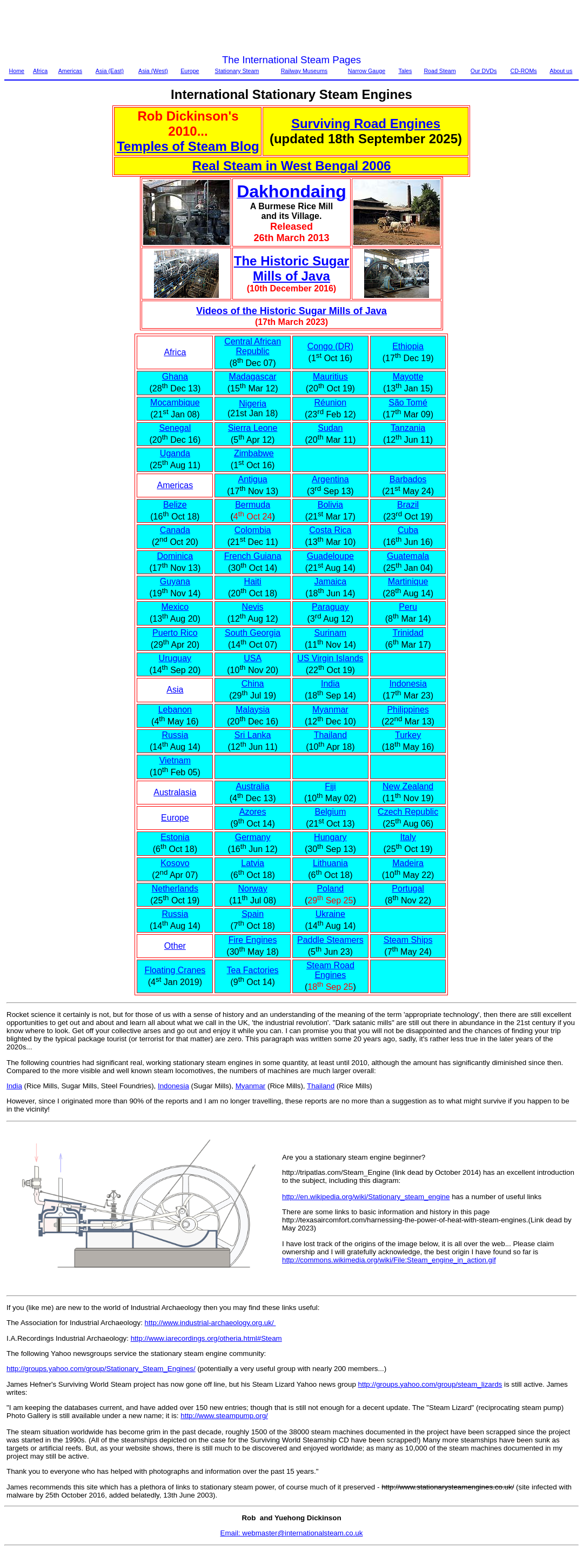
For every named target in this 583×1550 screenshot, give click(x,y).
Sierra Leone (253, 428)
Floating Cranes (174, 970)
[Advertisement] (201, 28)
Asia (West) (153, 71)
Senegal (175, 428)
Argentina (330, 479)
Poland (330, 888)
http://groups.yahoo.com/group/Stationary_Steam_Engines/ (101, 1369)
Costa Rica (330, 530)
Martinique (408, 581)
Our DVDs (484, 71)
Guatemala (408, 556)
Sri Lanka (252, 735)
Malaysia (253, 709)
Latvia (252, 863)
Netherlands (175, 888)
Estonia (174, 837)
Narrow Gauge (366, 71)
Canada (175, 530)
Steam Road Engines (330, 970)
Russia (175, 735)
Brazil (408, 504)
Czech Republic (408, 811)
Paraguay (330, 606)
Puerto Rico (175, 632)
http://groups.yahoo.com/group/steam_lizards (430, 1384)
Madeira (408, 863)
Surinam (330, 632)
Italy (408, 837)
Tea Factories (253, 970)
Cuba (408, 530)
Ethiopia (408, 346)
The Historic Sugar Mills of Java (291, 268)
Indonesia (407, 683)
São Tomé (407, 402)
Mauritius (330, 376)
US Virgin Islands (330, 658)
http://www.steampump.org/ (224, 1416)
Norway (252, 888)
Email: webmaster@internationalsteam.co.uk (291, 1533)
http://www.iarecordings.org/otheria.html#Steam (206, 1338)
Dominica (175, 556)
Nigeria (252, 403)
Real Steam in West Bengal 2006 (291, 165)
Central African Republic (252, 346)
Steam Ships (408, 939)
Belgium (330, 811)
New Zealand (408, 786)
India (330, 683)
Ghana (175, 376)
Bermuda (252, 504)
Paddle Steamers (330, 939)
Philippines (407, 709)
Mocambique (175, 402)
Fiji (330, 786)
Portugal (408, 888)
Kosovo (174, 863)
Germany (253, 837)
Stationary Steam (237, 71)
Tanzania (408, 428)
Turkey (408, 735)
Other (175, 945)
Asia (174, 689)
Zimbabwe (254, 453)
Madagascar (253, 376)
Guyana (175, 581)
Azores (252, 811)
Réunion (330, 402)
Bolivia (330, 504)
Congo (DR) (330, 346)
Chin (250, 683)
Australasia (174, 792)
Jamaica (330, 581)
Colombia (252, 530)
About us (561, 71)
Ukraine (330, 914)
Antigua (252, 479)
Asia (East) (110, 71)
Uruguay (175, 658)
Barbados (408, 479)
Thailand (330, 735)
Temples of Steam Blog (188, 146)
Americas (70, 71)
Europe (189, 71)
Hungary (330, 837)
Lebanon (175, 709)
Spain (253, 914)
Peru (408, 606)
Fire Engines (253, 939)
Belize (175, 504)
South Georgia (252, 632)
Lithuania (330, 863)
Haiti (253, 581)
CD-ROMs (523, 71)
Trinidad (408, 632)
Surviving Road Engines (365, 123)
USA (253, 658)
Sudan (330, 428)
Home (16, 71)
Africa (40, 71)
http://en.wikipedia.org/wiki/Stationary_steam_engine (366, 1197)
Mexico (175, 606)
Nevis (253, 606)
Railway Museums (304, 71)
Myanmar (330, 709)
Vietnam (175, 760)
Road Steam (439, 71)
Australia (252, 786)
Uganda (175, 453)
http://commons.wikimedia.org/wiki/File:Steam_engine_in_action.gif (389, 1260)
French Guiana (253, 556)
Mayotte (408, 376)
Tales (405, 71)
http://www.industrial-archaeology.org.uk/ (210, 1323)
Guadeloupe (330, 556)
